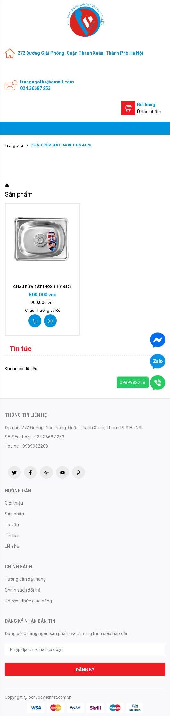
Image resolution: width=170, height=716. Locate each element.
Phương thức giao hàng (28, 600)
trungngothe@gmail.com (47, 81)
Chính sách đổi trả (23, 590)
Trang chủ (14, 145)
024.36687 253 (35, 88)
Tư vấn (12, 524)
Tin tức (12, 535)
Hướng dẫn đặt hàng (25, 579)
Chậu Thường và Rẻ (42, 310)
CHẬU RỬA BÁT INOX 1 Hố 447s (42, 287)
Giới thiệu (14, 503)
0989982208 (132, 382)
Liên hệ (12, 546)
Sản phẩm (15, 513)
